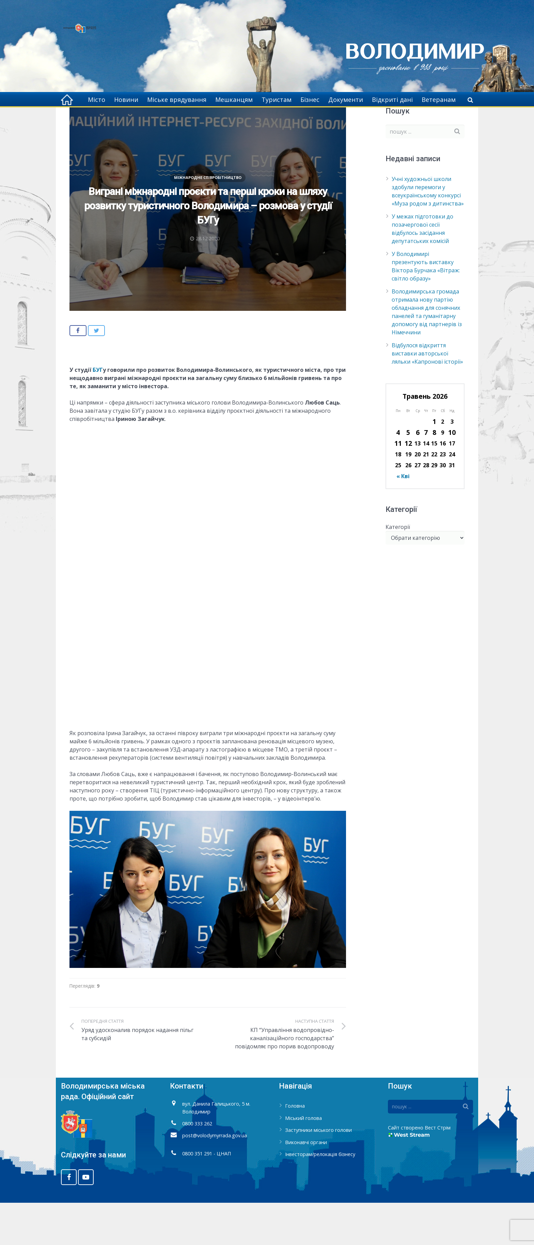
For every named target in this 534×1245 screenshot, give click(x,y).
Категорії (398, 569)
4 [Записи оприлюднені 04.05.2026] (398, 474)
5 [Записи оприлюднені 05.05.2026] (408, 474)
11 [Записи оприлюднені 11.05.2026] (398, 485)
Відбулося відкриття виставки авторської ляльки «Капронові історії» (427, 396)
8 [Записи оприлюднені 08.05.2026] (434, 474)
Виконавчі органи (306, 1184)
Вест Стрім (438, 1170)
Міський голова (303, 1160)
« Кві (403, 518)
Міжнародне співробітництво (175, 119)
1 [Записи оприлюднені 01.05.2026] (434, 463)
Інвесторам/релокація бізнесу (320, 1196)
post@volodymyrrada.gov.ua (214, 1177)
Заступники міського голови (318, 1172)
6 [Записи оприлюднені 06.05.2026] (418, 474)
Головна (124, 119)
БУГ (98, 412)
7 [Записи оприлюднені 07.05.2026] (426, 474)
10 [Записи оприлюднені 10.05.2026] (452, 474)
